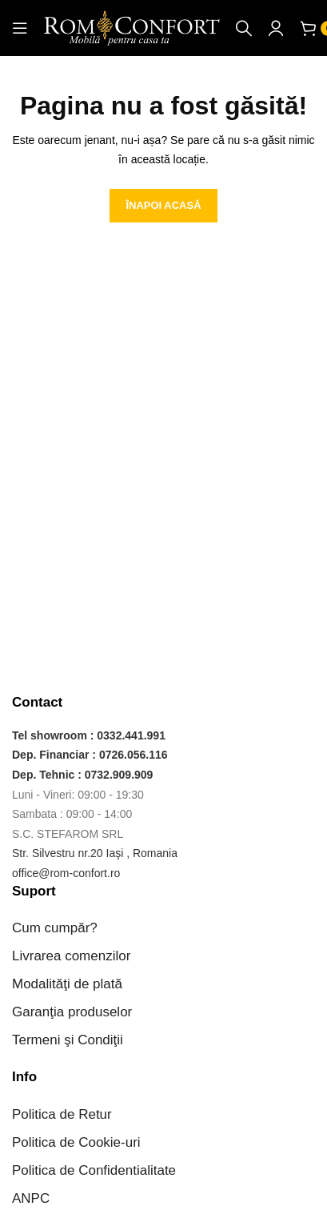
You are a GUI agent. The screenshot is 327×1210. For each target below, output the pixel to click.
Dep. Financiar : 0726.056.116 (90, 754)
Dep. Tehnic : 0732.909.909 (82, 774)
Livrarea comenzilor (71, 956)
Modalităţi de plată (67, 984)
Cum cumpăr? (55, 928)
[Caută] (244, 28)
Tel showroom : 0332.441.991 (88, 735)
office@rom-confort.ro (66, 873)
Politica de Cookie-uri (76, 1142)
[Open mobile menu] (20, 28)
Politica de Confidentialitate (94, 1170)
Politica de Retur (62, 1114)
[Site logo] (132, 27)
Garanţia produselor (72, 1012)
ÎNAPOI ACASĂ (163, 205)
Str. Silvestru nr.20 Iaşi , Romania (94, 853)
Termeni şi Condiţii (67, 1040)
